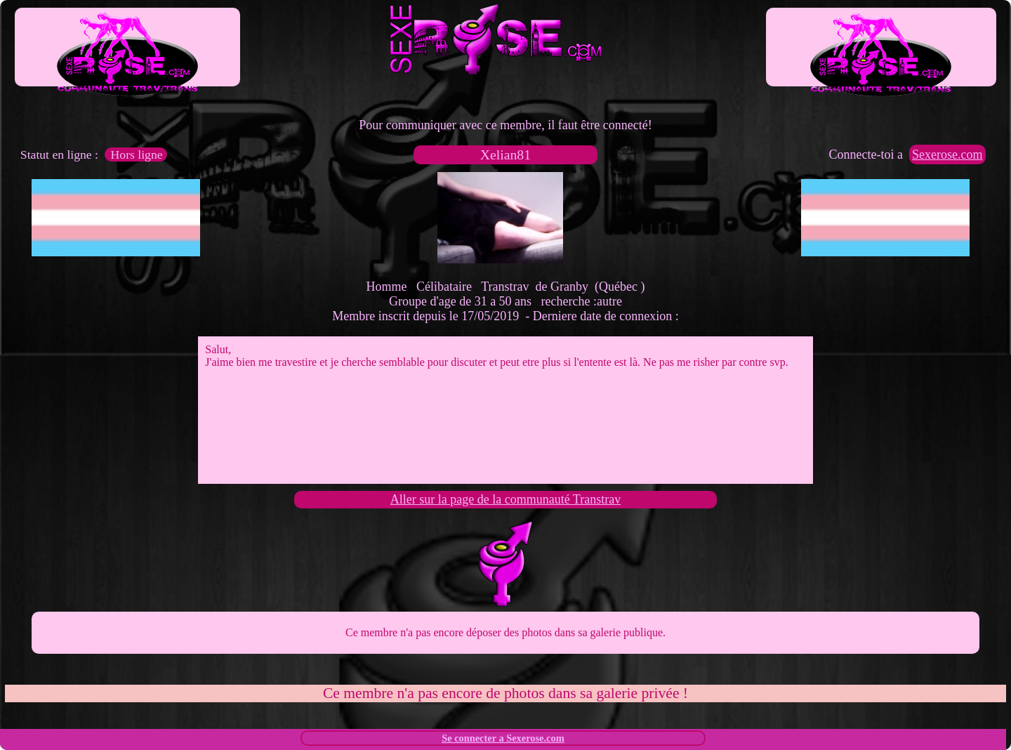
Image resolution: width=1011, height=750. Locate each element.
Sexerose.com (947, 154)
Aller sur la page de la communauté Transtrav (505, 499)
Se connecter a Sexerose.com (503, 738)
